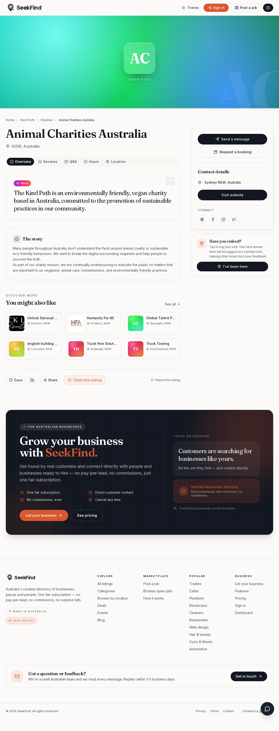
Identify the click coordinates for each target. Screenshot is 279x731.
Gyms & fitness (201, 642)
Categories (106, 591)
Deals (101, 605)
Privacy (201, 711)
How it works (153, 598)
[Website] (202, 219)
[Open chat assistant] (267, 709)
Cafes (194, 591)
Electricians (198, 605)
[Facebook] (212, 219)
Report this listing (165, 380)
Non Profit (27, 120)
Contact (228, 711)
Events (102, 613)
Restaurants (198, 620)
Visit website (232, 195)
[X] (234, 219)
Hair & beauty (200, 634)
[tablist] (93, 161)
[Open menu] (268, 8)
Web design (199, 627)
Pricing (240, 598)
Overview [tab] (20, 161)
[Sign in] (216, 8)
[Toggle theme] (190, 8)
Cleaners (196, 613)
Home (10, 120)
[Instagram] (223, 219)
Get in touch (248, 676)
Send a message (232, 139)
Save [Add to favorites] (15, 380)
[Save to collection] (32, 380)
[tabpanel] (93, 226)
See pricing (87, 515)
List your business (43, 515)
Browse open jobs (158, 591)
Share (50, 380)
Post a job (151, 584)
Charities (46, 120)
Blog (101, 620)
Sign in (240, 605)
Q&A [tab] (70, 161)
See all (172, 304)
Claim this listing (85, 380)
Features (242, 591)
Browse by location (112, 598)
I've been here (232, 266)
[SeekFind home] (23, 8)
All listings (105, 584)
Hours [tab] (91, 161)
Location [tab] (116, 161)
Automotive (198, 649)
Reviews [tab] (48, 161)
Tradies (195, 584)
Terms (214, 711)
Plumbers (196, 598)
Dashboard (244, 613)
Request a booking (232, 152)
